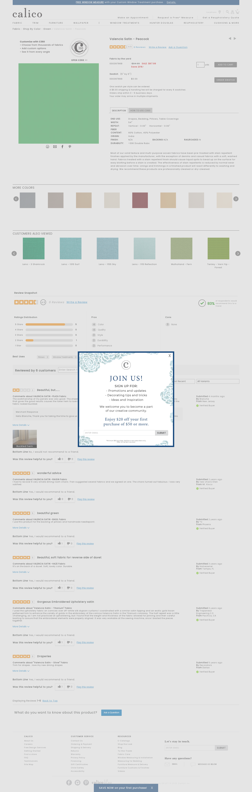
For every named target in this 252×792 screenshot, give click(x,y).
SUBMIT (161, 432)
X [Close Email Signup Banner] (169, 355)
